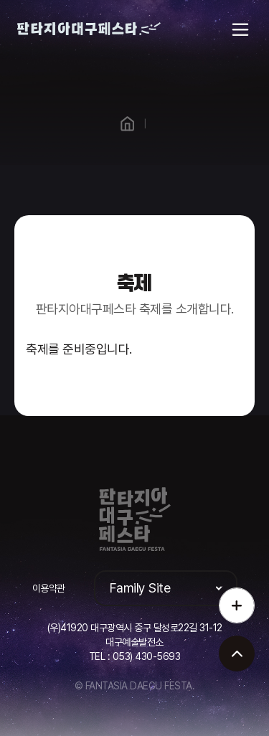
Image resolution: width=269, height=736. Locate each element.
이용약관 (48, 588)
